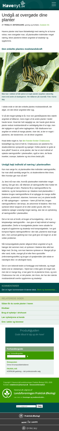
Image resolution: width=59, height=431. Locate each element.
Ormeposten (12, 362)
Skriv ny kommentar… (47, 290)
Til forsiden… (15, 4)
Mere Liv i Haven (29, 422)
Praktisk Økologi (29, 416)
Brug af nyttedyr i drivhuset (14, 313)
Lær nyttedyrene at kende (13, 317)
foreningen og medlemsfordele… (34, 397)
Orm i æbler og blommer (12, 322)
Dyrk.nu (29, 428)
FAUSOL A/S (12, 369)
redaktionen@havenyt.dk (18, 385)
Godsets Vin (44, 25)
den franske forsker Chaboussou (36, 141)
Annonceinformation (37, 385)
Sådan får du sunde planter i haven (17, 304)
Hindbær (5, 308)
